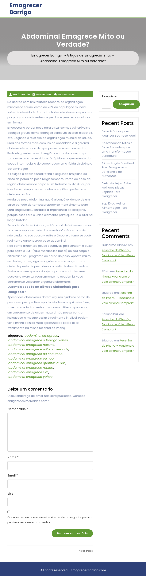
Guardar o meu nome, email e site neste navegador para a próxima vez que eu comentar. (49, 519)
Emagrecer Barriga (25, 8)
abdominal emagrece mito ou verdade (38, 349)
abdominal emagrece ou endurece (35, 354)
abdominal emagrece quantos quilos (36, 363)
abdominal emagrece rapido (30, 367)
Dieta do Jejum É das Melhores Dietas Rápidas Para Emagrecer (116, 189)
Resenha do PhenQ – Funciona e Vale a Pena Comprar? (118, 255)
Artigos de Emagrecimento (89, 55)
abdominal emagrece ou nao (31, 358)
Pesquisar (109, 96)
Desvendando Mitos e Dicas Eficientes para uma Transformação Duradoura (117, 149)
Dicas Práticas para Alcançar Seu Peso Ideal (119, 133)
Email (12, 475)
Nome (13, 457)
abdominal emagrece (41, 335)
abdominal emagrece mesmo (31, 345)
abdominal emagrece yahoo (30, 377)
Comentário (17, 409)
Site (10, 494)
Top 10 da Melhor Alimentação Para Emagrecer (114, 207)
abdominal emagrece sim (28, 372)
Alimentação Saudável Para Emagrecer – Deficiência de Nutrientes (118, 169)
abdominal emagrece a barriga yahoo (38, 340)
